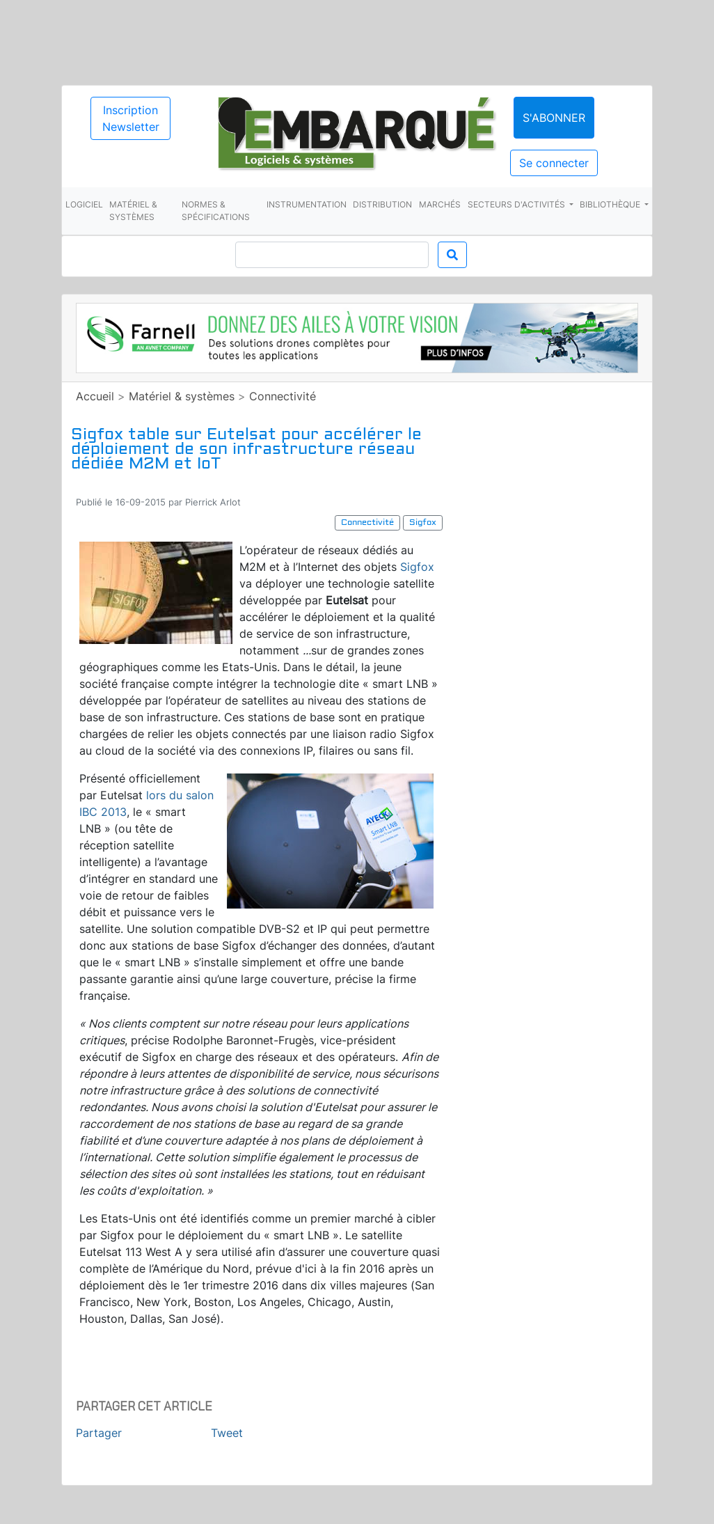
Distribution (382, 204)
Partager (99, 1433)
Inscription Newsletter (130, 118)
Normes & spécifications (216, 210)
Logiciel (84, 204)
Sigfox (417, 567)
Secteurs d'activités (517, 204)
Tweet (227, 1433)
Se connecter (554, 163)
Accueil (95, 396)
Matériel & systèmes (133, 210)
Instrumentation (307, 204)
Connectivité (282, 396)
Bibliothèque (611, 204)
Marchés (440, 204)
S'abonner (554, 118)
